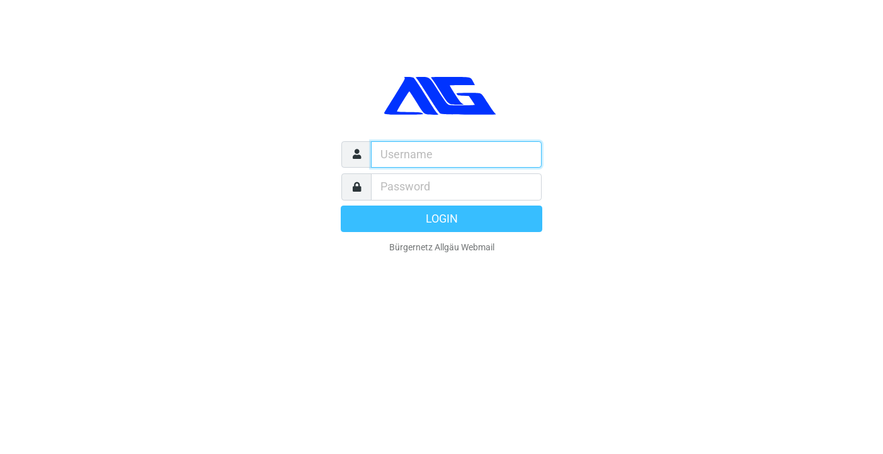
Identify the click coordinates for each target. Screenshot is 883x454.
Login (442, 218)
